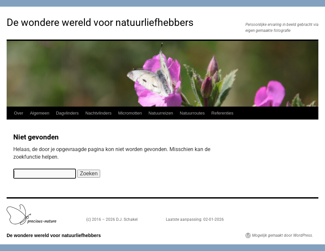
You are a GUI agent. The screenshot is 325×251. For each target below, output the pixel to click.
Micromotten (130, 113)
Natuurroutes (192, 113)
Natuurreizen (161, 113)
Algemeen (39, 113)
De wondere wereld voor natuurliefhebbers (100, 22)
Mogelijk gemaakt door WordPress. (282, 235)
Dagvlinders (67, 113)
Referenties (222, 113)
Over (18, 113)
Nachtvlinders (98, 113)
